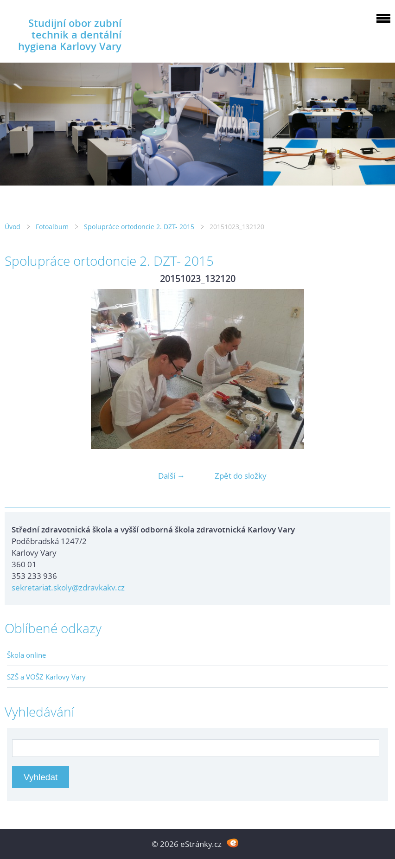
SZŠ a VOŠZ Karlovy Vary (46, 676)
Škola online (26, 655)
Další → (171, 475)
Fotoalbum (52, 226)
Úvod (12, 226)
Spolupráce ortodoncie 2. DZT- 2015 (139, 226)
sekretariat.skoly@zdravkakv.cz (68, 587)
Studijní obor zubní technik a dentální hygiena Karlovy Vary (69, 34)
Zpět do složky (241, 475)
